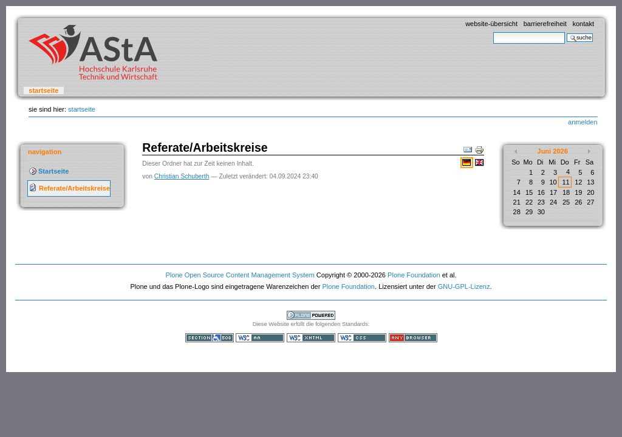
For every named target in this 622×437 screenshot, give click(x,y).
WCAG (260, 337)
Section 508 (209, 337)
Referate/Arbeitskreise (74, 188)
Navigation (44, 151)
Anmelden (582, 122)
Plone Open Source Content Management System (239, 275)
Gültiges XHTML (311, 337)
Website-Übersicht (491, 23)
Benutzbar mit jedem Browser (413, 337)
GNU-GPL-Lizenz (464, 286)
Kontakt (583, 23)
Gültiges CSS (362, 337)
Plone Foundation (414, 275)
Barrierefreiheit (545, 23)
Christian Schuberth (182, 176)
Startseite (43, 90)
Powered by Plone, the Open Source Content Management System (311, 315)
